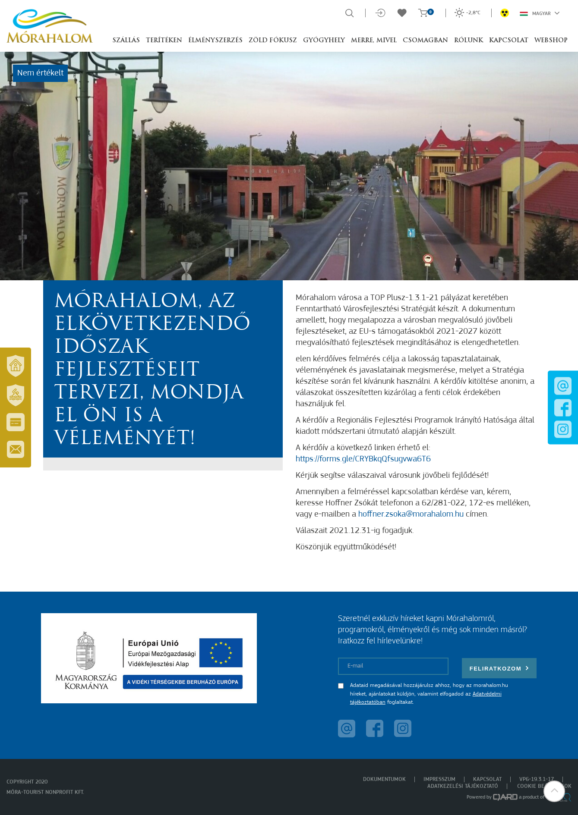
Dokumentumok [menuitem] (384, 779)
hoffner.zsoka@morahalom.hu (411, 514)
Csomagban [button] (425, 41)
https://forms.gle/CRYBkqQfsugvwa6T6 (363, 459)
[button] (554, 791)
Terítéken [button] (164, 41)
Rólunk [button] (468, 41)
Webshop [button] (551, 41)
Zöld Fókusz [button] (273, 41)
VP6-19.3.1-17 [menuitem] (536, 779)
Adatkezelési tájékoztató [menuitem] (462, 786)
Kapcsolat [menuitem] (487, 779)
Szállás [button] (126, 41)
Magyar (540, 13)
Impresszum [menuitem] (439, 779)
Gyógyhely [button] (324, 41)
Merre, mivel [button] (374, 41)
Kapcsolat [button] (508, 41)
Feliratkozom (499, 668)
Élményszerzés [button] (215, 41)
